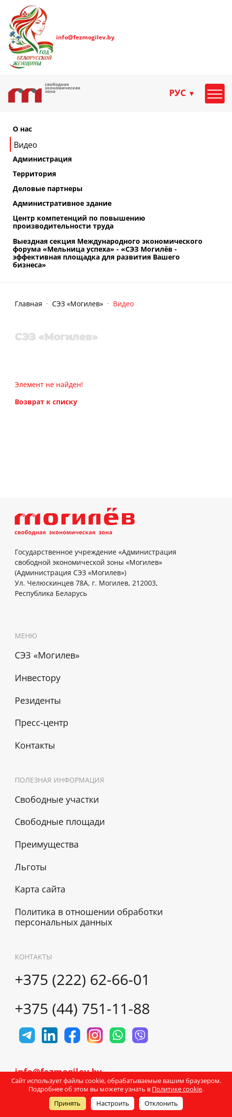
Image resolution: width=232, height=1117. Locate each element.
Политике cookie (177, 1088)
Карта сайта (40, 889)
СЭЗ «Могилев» (77, 303)
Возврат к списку (46, 401)
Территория (34, 174)
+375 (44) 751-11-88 (82, 1008)
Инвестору (37, 678)
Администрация (42, 159)
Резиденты (38, 700)
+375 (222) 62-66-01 (82, 979)
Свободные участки (57, 799)
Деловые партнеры (48, 189)
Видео (25, 144)
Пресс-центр (41, 722)
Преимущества (47, 844)
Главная (28, 303)
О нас (22, 129)
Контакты (35, 745)
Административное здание (62, 203)
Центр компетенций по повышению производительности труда (79, 222)
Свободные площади (60, 821)
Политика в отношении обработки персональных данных (89, 917)
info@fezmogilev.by (85, 37)
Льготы (31, 867)
